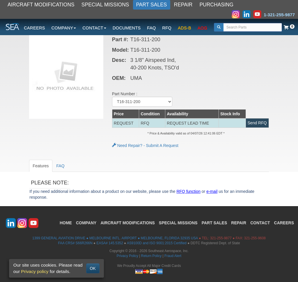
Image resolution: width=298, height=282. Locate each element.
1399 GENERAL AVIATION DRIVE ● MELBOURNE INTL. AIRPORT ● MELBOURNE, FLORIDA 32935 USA (115, 238)
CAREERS (34, 27)
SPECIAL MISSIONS (105, 5)
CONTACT (260, 222)
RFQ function (188, 191)
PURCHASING (216, 5)
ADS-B (184, 27)
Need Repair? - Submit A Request (145, 145)
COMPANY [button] (64, 27)
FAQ (151, 27)
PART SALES (151, 5)
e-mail (211, 191)
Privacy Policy (127, 256)
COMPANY (86, 222)
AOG (202, 27)
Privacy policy (34, 271)
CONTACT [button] (94, 27)
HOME (66, 222)
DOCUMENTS (127, 27)
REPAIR (183, 5)
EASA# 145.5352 (110, 243)
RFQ (166, 27)
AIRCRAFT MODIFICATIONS (41, 5)
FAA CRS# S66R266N (75, 243)
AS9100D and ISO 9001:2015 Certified (157, 243)
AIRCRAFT (127, 222)
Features (41, 166)
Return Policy (151, 256)
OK (93, 268)
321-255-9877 (221, 238)
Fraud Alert (172, 256)
